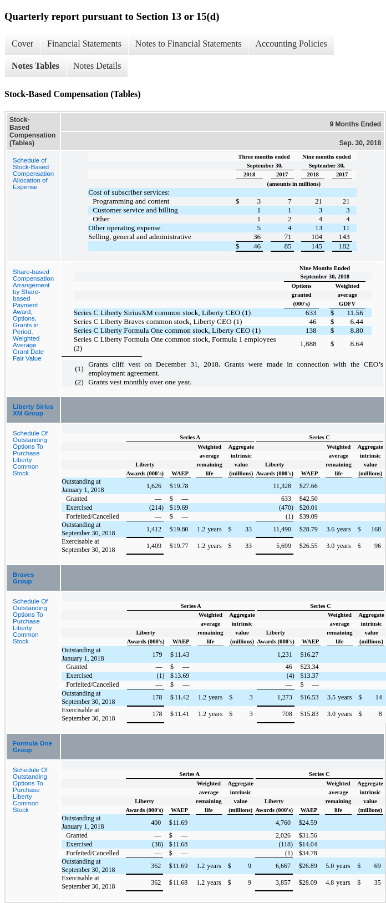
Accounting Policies (291, 43)
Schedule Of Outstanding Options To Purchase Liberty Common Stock (30, 453)
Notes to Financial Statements (188, 43)
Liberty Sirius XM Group (33, 410)
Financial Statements (84, 43)
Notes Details (97, 65)
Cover (22, 43)
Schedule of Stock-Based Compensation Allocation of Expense (33, 173)
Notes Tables (35, 65)
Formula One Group (32, 746)
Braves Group (23, 578)
